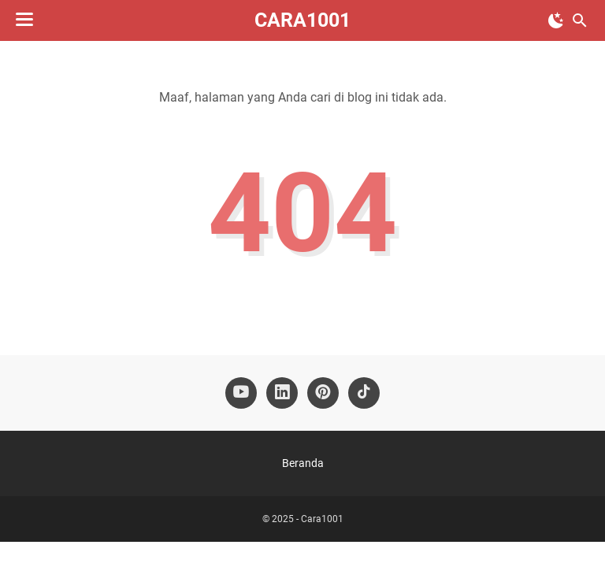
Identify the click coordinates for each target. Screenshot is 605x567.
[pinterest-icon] (323, 393)
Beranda (303, 463)
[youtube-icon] (241, 393)
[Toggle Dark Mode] (556, 20)
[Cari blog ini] (579, 20)
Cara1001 (302, 20)
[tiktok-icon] (364, 393)
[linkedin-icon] (282, 393)
